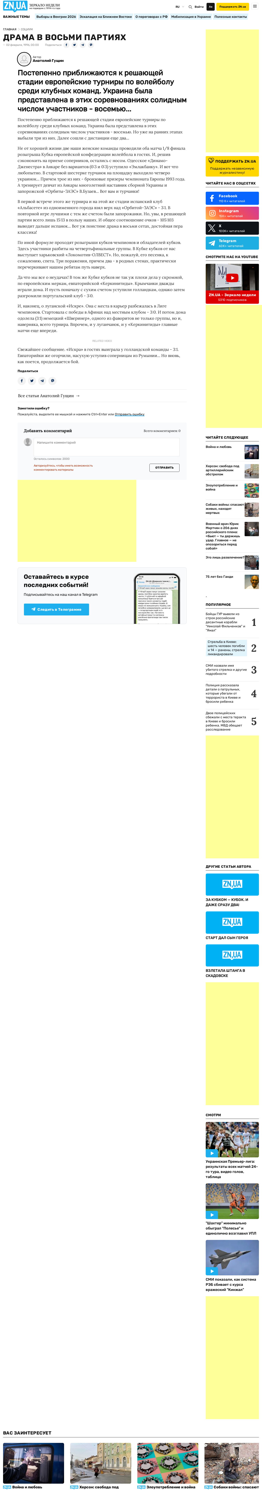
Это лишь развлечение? (225, 557)
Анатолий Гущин (48, 61)
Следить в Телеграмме (56, 609)
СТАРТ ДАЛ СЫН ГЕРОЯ (227, 938)
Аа (210, 6)
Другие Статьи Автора (228, 867)
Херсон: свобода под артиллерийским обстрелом (222, 470)
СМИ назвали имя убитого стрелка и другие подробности (226, 670)
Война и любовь (219, 447)
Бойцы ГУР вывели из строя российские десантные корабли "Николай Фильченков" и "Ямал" (225, 622)
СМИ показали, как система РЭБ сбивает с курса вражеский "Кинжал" (231, 1284)
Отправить (164, 467)
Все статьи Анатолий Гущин (46, 395)
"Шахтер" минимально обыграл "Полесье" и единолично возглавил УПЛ (231, 1228)
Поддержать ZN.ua (232, 6)
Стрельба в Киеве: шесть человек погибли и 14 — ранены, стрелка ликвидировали (226, 648)
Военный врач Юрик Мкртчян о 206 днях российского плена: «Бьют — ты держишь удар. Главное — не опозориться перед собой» (223, 536)
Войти (199, 7)
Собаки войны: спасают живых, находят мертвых (225, 509)
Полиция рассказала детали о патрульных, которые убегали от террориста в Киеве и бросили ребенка (223, 693)
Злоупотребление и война (222, 487)
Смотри (213, 1115)
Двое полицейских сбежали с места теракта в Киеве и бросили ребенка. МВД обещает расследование (226, 721)
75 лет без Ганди (219, 577)
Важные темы (16, 16)
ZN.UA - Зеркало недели (232, 295)
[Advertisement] (77, 521)
